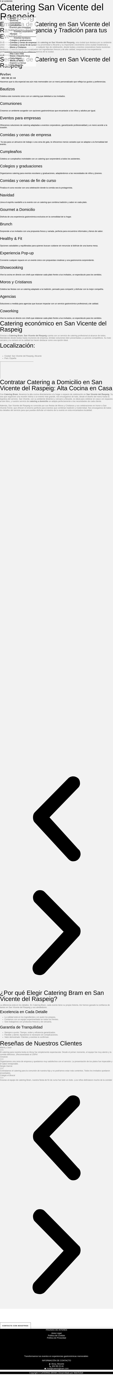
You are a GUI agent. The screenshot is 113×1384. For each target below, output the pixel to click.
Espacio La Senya (18, 63)
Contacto (8, 72)
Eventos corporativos (23, 31)
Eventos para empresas (20, 27)
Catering (8, 14)
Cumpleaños (15, 25)
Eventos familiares (22, 38)
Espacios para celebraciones (17, 49)
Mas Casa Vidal (17, 54)
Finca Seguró (16, 58)
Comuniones (15, 23)
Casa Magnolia (16, 65)
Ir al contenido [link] (6, 1)
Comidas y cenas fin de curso (23, 45)
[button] (56, 819)
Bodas (12, 18)
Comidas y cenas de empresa (23, 42)
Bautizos (13, 20)
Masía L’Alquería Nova (20, 56)
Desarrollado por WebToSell (71, 1373)
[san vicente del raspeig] (17, 370)
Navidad (13, 34)
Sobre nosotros (11, 70)
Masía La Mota (16, 60)
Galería (7, 67)
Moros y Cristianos (18, 47)
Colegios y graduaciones (21, 40)
